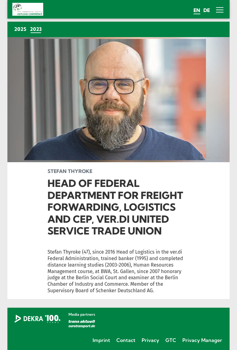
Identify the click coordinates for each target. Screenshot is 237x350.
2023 (37, 29)
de (206, 10)
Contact (125, 340)
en (196, 10)
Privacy (150, 340)
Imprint (101, 340)
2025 (20, 29)
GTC (170, 340)
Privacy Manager (202, 340)
